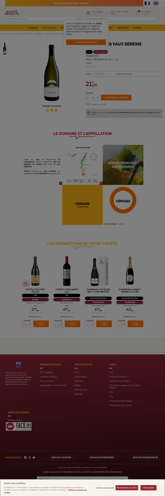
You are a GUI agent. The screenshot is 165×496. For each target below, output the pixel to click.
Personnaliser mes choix (127, 492)
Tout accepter (148, 492)
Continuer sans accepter (105, 492)
